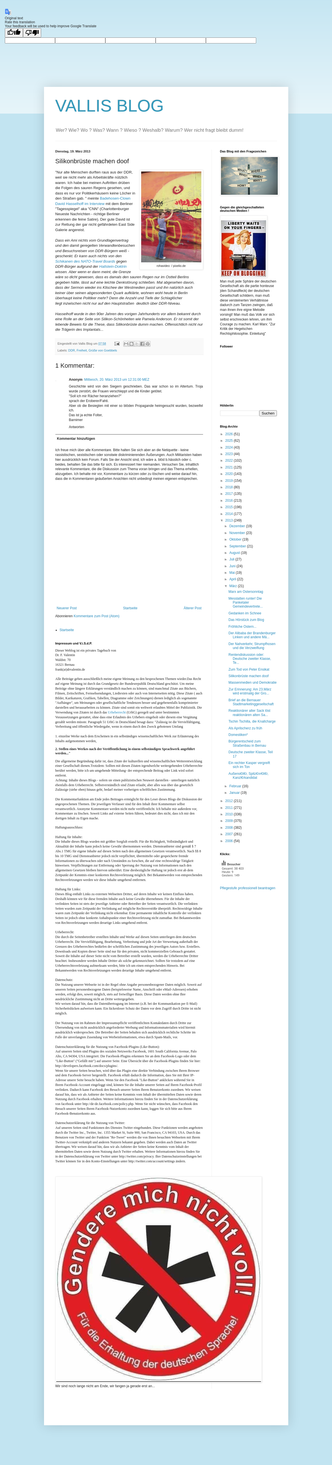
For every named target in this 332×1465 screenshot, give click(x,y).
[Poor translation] (32, 32)
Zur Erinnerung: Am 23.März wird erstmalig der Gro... (249, 691)
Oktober (235, 539)
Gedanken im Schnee (244, 613)
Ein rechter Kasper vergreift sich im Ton (249, 765)
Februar (235, 786)
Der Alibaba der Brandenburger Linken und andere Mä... (251, 635)
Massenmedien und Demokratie (252, 683)
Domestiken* (238, 735)
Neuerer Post (67, 608)
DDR (71, 350)
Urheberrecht (117, 712)
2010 (229, 814)
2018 (229, 487)
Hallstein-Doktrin (113, 266)
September (238, 546)
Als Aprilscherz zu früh (245, 728)
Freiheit (82, 350)
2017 (229, 494)
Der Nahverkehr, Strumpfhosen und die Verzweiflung (251, 646)
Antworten (76, 427)
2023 (229, 454)
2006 (229, 841)
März (233, 586)
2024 (229, 447)
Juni (232, 566)
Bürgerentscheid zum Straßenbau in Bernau (247, 743)
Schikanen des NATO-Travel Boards (85, 261)
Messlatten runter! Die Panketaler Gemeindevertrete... (245, 603)
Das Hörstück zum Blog (246, 620)
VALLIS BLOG (109, 105)
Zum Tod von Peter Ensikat (248, 669)
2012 (229, 801)
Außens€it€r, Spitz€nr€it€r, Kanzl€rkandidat (248, 776)
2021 (229, 467)
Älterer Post (193, 608)
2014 (229, 514)
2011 (229, 808)
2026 (229, 434)
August (235, 553)
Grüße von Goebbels (103, 350)
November (237, 533)
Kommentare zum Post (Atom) (96, 616)
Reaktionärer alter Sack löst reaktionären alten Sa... (249, 713)
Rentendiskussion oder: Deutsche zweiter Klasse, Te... (249, 659)
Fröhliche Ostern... (242, 627)
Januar (235, 793)
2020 (229, 474)
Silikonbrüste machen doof (248, 676)
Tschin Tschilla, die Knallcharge (251, 721)
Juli (232, 559)
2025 (229, 441)
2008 (229, 828)
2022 (229, 460)
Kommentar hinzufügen (76, 439)
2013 (229, 520)
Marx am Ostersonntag (245, 592)
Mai (232, 573)
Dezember (237, 526)
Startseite (130, 608)
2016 (229, 501)
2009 (229, 821)
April (233, 579)
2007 (229, 834)
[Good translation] (14, 32)
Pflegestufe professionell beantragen (247, 888)
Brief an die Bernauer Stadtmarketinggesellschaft (250, 702)
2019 (229, 481)
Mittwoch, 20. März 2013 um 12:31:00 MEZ (116, 380)
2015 (229, 507)
